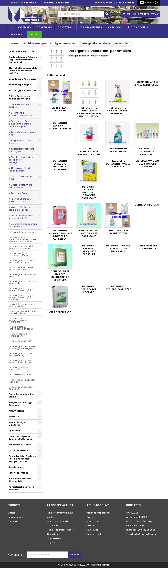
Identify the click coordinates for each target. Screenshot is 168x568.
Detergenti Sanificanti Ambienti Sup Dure (21, 261)
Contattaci (65, 27)
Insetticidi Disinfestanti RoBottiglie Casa (21, 150)
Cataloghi (115, 27)
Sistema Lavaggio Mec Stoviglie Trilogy (22, 312)
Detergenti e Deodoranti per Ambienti (23, 225)
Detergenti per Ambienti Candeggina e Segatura (23, 347)
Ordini (89, 517)
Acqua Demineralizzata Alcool (22, 133)
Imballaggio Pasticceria (22, 79)
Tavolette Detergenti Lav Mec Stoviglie (23, 305)
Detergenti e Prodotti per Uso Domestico (21, 247)
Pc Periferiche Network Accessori (21, 488)
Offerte (11, 512)
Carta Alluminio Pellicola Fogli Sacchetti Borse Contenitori (23, 59)
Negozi (51, 542)
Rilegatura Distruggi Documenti (20, 404)
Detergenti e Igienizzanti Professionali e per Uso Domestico (22, 239)
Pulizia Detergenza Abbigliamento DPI (19, 97)
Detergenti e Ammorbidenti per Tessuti (22, 114)
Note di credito (94, 521)
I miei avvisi (92, 529)
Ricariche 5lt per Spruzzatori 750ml (18, 254)
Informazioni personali (98, 512)
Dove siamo (44, 27)
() (149, 3)
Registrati (17, 34)
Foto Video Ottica (19, 472)
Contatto (133, 505)
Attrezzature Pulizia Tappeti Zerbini (20, 169)
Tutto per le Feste (18, 450)
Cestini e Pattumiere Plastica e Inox (20, 186)
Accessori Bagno (20, 193)
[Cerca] (84, 14)
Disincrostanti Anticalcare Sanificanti (21, 327)
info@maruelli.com (59, 2)
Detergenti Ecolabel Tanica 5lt (21, 387)
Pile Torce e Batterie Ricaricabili (20, 480)
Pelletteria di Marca (20, 444)
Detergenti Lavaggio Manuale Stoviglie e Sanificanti (21, 320)
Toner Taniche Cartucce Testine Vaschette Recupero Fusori (22, 459)
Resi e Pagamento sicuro (60, 529)
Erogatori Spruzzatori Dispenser (21, 142)
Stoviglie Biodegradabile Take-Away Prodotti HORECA (23, 70)
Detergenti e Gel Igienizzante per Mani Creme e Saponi (20, 124)
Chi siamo (24, 27)
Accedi (109, 2)
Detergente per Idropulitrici (18, 368)
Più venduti (13, 521)
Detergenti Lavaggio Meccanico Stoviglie (21, 289)
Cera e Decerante (21, 374)
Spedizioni (15, 430)
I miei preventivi (94, 534)
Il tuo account (138, 27)
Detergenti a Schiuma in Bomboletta (23, 282)
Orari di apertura (90, 27)
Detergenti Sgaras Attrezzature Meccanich (22, 361)
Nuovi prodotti (15, 517)
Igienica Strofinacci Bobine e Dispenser (20, 200)
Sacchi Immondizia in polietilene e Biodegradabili (21, 160)
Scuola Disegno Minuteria (17, 423)
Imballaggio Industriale (22, 90)
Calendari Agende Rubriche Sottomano (20, 438)
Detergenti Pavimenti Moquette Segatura (21, 354)
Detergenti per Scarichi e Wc (22, 275)
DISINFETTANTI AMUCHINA (23, 232)
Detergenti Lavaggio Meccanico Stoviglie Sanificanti (21, 297)
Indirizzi (90, 525)
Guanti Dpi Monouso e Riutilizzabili (21, 106)
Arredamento (16, 467)
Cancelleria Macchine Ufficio (21, 395)
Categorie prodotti (22, 51)
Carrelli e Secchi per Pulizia (20, 178)
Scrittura (14, 416)
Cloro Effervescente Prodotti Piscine (21, 268)
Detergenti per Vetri (22, 341)
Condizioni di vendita (58, 521)
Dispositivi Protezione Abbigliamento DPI (21, 217)
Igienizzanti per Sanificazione (18, 334)
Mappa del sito (55, 538)
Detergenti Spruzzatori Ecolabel (22, 380)
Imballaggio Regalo (20, 84)
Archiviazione (16, 410)
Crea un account (125, 2)
